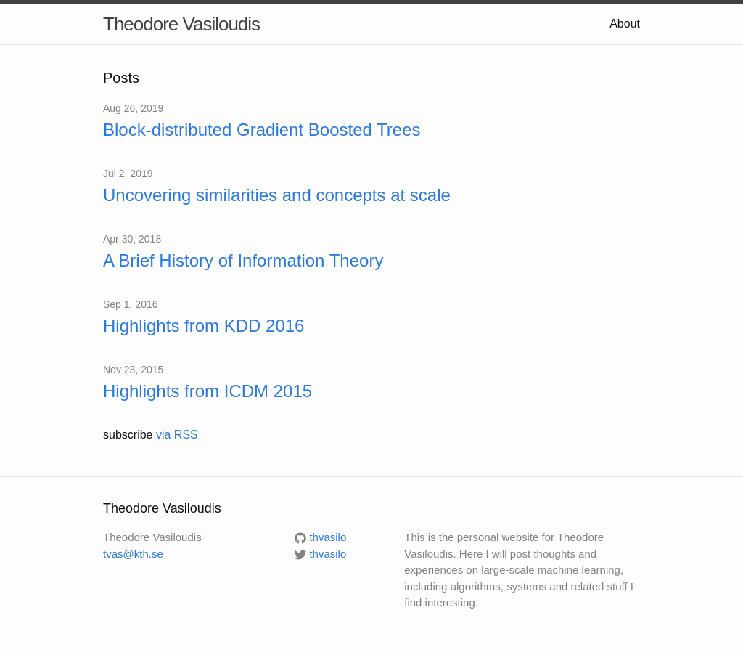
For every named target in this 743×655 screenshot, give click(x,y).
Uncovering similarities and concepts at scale (277, 195)
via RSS (177, 434)
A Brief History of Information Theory (243, 260)
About (624, 23)
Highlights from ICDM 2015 (207, 391)
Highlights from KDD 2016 (203, 325)
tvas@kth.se (133, 554)
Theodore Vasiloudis (181, 24)
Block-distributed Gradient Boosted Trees (262, 129)
